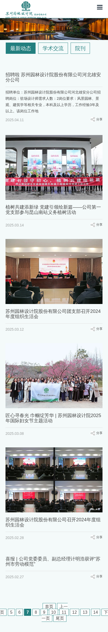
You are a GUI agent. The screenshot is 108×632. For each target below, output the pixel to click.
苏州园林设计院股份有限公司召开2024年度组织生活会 (53, 518)
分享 (99, 119)
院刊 (80, 48)
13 (85, 612)
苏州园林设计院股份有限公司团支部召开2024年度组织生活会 (53, 312)
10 (53, 612)
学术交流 (53, 48)
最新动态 (20, 48)
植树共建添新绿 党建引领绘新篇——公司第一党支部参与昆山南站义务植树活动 (53, 209)
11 (64, 612)
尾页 (60, 618)
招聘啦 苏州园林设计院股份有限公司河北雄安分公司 (53, 77)
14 (95, 612)
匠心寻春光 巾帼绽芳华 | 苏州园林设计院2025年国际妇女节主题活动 (53, 415)
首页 (49, 606)
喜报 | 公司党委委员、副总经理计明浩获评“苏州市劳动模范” (52, 556)
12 (74, 612)
